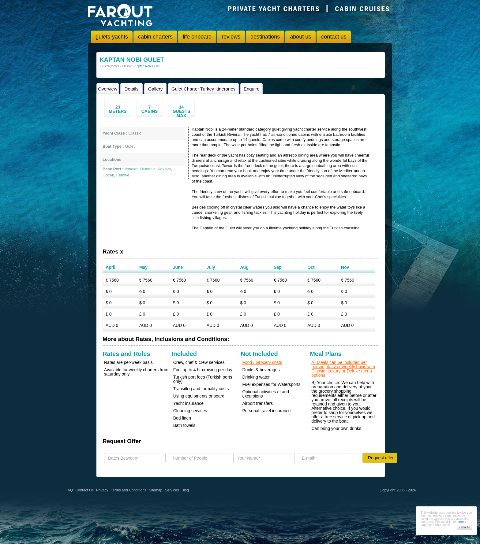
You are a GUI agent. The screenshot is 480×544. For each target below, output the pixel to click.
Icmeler (131, 169)
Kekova (164, 169)
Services (172, 490)
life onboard (197, 37)
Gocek (108, 175)
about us (300, 37)
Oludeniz (147, 169)
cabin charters (155, 37)
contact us (333, 37)
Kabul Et (464, 527)
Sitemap (155, 490)
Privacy (102, 490)
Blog (185, 490)
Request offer (381, 457)
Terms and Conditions (128, 490)
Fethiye (122, 175)
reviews (231, 37)
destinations (265, 37)
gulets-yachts (112, 37)
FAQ (69, 490)
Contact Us (84, 490)
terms (462, 522)
